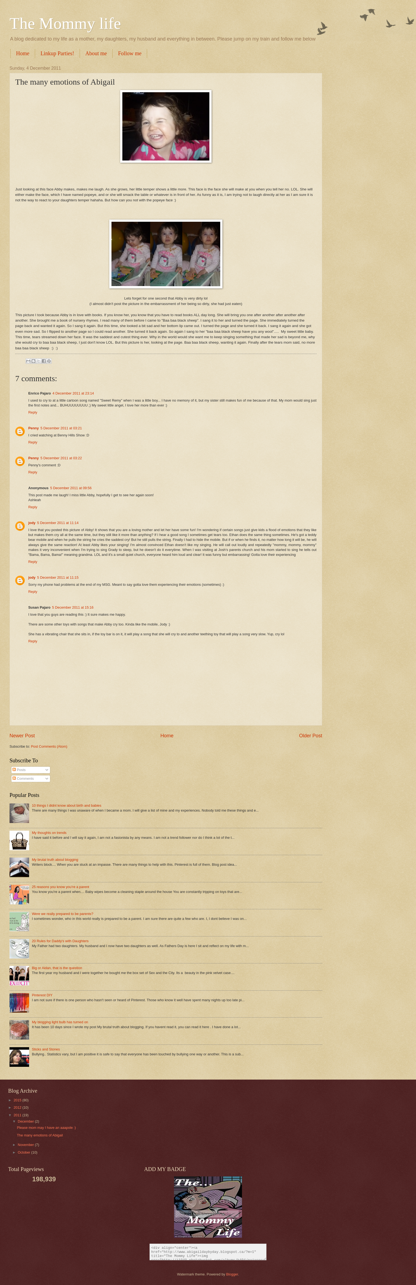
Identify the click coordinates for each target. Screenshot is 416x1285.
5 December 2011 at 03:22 (61, 458)
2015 (18, 1100)
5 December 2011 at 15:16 (73, 607)
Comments (23, 778)
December (26, 1121)
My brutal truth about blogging (55, 860)
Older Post (310, 735)
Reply (32, 412)
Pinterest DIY (42, 995)
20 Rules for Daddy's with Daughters (60, 941)
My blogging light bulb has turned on (60, 1022)
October (24, 1152)
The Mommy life (65, 23)
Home (22, 53)
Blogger (232, 1274)
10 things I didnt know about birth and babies (66, 805)
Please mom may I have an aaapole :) (46, 1128)
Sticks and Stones (46, 1049)
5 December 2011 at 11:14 (57, 523)
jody (31, 523)
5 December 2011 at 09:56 (70, 488)
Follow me (129, 53)
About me (96, 53)
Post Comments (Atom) (49, 746)
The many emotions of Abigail (40, 1135)
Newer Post (22, 735)
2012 (18, 1107)
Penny (33, 428)
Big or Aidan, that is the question (57, 968)
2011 (18, 1115)
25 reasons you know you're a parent (60, 887)
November (26, 1145)
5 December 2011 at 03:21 (61, 428)
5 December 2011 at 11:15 (57, 577)
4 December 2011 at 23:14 (73, 393)
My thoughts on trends (49, 833)
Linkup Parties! (57, 53)
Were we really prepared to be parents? (62, 914)
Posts (19, 770)
